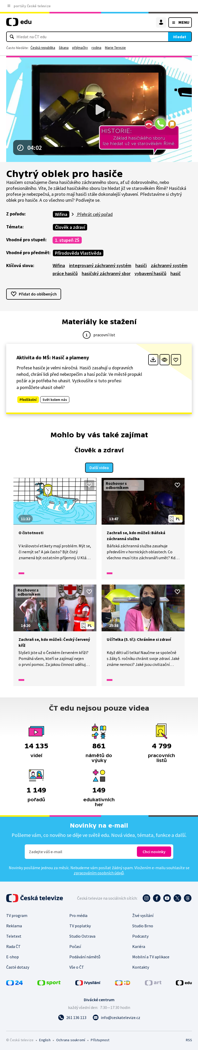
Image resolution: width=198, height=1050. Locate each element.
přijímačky (80, 47)
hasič (175, 273)
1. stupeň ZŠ (67, 240)
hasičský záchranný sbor (106, 273)
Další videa (99, 466)
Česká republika (42, 47)
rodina (96, 47)
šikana (64, 47)
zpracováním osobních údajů (99, 872)
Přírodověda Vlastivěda (78, 253)
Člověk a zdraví (70, 227)
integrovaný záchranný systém (100, 265)
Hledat (179, 36)
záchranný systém (169, 265)
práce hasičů (65, 273)
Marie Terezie (115, 47)
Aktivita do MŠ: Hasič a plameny (52, 357)
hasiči (141, 265)
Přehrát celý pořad (94, 214)
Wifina (61, 214)
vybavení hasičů (150, 273)
